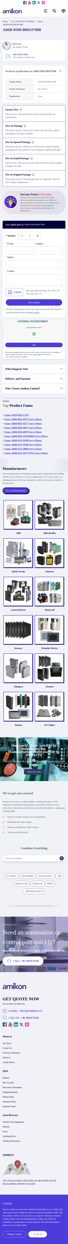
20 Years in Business (11, 1060)
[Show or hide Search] (54, 11)
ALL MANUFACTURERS (22, 21)
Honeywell (50, 613)
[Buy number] (30, 236)
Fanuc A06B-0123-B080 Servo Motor (23, 449)
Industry (6, 1134)
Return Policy (8, 1104)
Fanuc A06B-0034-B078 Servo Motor (23, 432)
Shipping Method (10, 1099)
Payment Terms (9, 1113)
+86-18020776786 (30, 1025)
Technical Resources (11, 1148)
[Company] (48, 251)
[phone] (34, 264)
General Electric (18, 613)
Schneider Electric (50, 653)
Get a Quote (34, 302)
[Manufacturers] (63, 11)
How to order (8, 1089)
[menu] (45, 11)
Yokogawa (18, 692)
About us (6, 1064)
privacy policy (34, 312)
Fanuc (40, 21)
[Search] (64, 865)
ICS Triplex (50, 732)
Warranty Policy (9, 1109)
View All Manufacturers (16, 490)
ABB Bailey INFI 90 (34, 898)
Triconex (50, 692)
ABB (18, 534)
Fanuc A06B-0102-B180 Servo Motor (23, 440)
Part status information (12, 1094)
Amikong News (9, 1143)
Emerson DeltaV (45, 883)
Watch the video (34, 779)
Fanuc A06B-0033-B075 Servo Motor (23, 428)
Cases (5, 1138)
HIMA (50, 890)
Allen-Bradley (49, 534)
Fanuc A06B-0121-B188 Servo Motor (23, 444)
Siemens (18, 732)
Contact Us (7, 1055)
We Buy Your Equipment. (13, 1129)
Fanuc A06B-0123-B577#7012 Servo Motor (26, 453)
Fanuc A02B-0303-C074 (16, 415)
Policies (6, 1085)
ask (34, 345)
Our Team (7, 1050)
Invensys (18, 653)
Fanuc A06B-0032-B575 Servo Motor (23, 419)
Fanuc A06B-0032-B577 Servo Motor (23, 423)
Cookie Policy (9, 1069)
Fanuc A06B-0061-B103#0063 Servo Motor (26, 436)
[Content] (34, 280)
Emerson (50, 574)
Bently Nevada (18, 574)
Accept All (37, 1234)
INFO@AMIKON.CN (31, 1018)
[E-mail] (19, 251)
